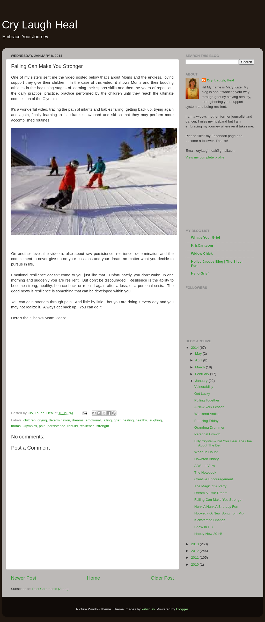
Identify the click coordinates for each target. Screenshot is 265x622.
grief (117, 420)
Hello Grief (200, 273)
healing (128, 420)
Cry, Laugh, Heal (220, 80)
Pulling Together (206, 400)
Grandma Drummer (209, 427)
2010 (195, 564)
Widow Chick (202, 253)
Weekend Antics (206, 414)
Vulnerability (203, 387)
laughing (155, 420)
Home (93, 578)
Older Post (162, 578)
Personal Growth (207, 434)
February (202, 374)
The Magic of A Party (210, 486)
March (200, 367)
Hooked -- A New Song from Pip (219, 513)
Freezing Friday (206, 421)
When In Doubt (206, 452)
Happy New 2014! (208, 534)
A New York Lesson (209, 407)
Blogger (182, 609)
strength (103, 426)
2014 (195, 348)
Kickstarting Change (210, 520)
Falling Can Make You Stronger (218, 500)
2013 (195, 544)
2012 (195, 551)
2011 (195, 557)
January (202, 381)
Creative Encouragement (213, 479)
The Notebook (205, 472)
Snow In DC (203, 527)
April (199, 360)
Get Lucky (202, 394)
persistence (56, 426)
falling (107, 420)
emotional (93, 420)
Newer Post (23, 578)
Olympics (30, 426)
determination (59, 420)
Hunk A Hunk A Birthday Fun (216, 507)
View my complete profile (205, 157)
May (199, 353)
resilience (87, 426)
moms (16, 426)
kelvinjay (148, 609)
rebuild (72, 426)
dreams (78, 420)
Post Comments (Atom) (50, 589)
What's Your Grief (205, 237)
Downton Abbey (206, 459)
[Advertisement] (211, 193)
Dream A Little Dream (210, 493)
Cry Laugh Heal (39, 25)
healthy (141, 420)
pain (42, 426)
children (29, 420)
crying (42, 420)
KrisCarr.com (202, 245)
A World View (204, 466)
